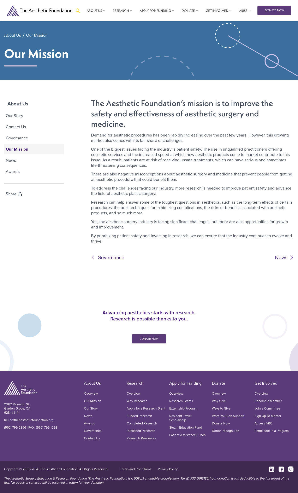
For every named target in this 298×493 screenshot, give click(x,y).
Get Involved (266, 383)
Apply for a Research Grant (146, 408)
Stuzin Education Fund (185, 427)
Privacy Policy (168, 469)
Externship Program (183, 408)
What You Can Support (228, 415)
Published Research (141, 430)
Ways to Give (221, 408)
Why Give (219, 401)
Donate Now (221, 423)
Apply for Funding (185, 383)
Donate (218, 383)
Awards (13, 171)
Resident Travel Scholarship (180, 417)
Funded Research (139, 415)
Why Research (137, 401)
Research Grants (181, 401)
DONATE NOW (274, 10)
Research (135, 383)
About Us (12, 35)
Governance (17, 138)
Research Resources (141, 438)
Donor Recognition (225, 430)
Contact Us (16, 127)
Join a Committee (267, 408)
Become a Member (268, 401)
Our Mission (37, 35)
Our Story (14, 115)
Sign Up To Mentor (268, 415)
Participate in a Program (272, 430)
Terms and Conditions (135, 469)
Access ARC (263, 423)
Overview (91, 393)
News (11, 160)
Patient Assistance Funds (187, 435)
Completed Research (142, 423)
